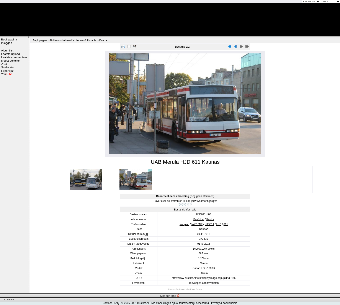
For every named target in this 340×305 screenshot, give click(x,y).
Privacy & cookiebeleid (224, 303)
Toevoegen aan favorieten (204, 282)
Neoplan (184, 224)
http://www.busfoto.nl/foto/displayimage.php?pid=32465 (203, 277)
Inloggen (6, 43)
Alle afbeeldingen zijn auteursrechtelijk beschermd (180, 303)
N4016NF (197, 224)
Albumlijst (7, 50)
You (6, 74)
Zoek (4, 64)
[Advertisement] (14, 144)
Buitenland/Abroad (61, 40)
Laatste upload (10, 54)
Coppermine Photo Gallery (190, 289)
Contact (107, 303)
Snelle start (8, 67)
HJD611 (209, 224)
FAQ (116, 303)
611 (226, 224)
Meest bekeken (10, 60)
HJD (218, 224)
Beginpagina (9, 39)
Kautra (103, 40)
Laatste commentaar (14, 57)
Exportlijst (7, 70)
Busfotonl (198, 219)
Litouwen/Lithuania (85, 40)
